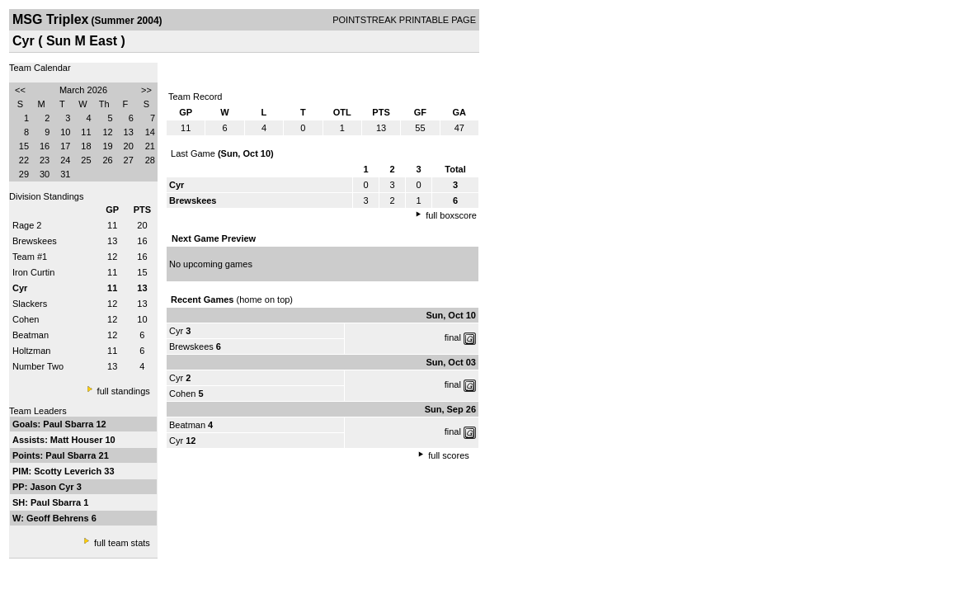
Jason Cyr (53, 487)
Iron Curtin (33, 272)
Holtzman (31, 351)
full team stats (122, 543)
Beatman (30, 335)
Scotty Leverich (69, 471)
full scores (448, 455)
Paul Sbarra (69, 424)
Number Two (38, 366)
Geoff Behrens (59, 518)
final (453, 337)
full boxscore (451, 215)
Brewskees (34, 241)
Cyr (176, 331)
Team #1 (29, 257)
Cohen (25, 319)
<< (20, 90)
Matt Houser (78, 440)
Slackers (29, 304)
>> (146, 90)
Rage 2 (26, 225)
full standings (123, 391)
